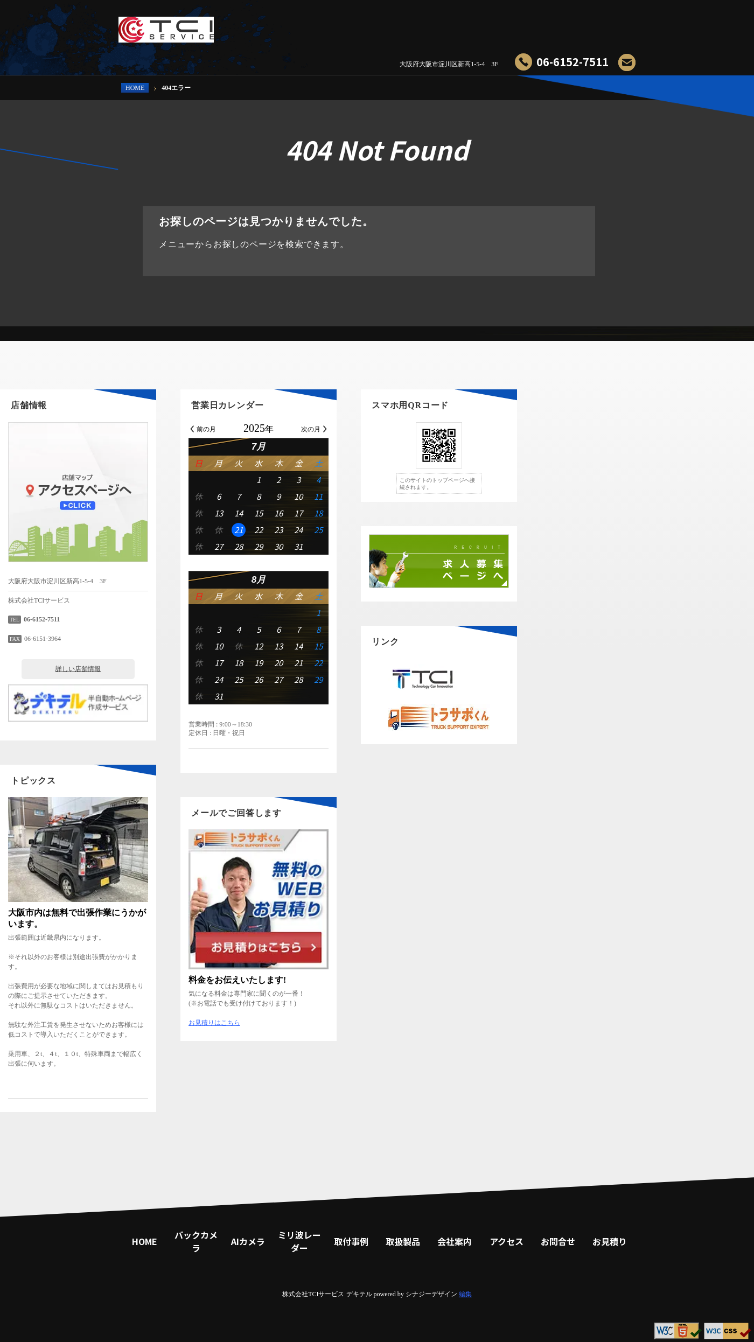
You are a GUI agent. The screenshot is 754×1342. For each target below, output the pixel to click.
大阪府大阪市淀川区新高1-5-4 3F (449, 64)
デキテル (359, 1294)
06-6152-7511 (572, 61)
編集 (465, 1294)
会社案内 (528, 24)
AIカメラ (355, 24)
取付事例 (442, 24)
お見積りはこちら (333, 1022)
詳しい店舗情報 (196, 669)
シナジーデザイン (431, 1294)
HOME (134, 88)
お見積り (614, 24)
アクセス (506, 1241)
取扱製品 (485, 24)
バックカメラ (312, 24)
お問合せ (571, 24)
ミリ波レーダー (398, 24)
